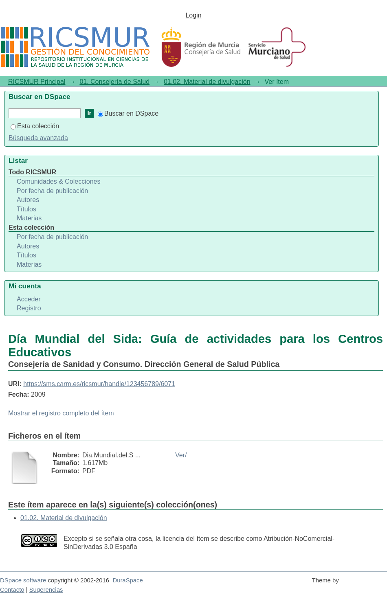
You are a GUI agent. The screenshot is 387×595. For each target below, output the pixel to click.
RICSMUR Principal (36, 81)
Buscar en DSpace (128, 113)
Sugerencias (46, 589)
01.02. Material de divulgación (207, 81)
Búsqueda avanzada (38, 137)
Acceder (29, 299)
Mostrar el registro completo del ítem (61, 413)
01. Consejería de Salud (114, 81)
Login (193, 15)
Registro (29, 308)
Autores (28, 199)
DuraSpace (127, 580)
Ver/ (181, 455)
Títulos (26, 209)
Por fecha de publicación (52, 190)
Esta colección (35, 126)
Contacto (12, 589)
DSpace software (23, 580)
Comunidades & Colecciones (58, 181)
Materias (29, 218)
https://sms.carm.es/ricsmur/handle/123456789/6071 (99, 383)
